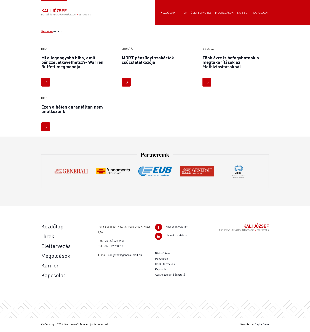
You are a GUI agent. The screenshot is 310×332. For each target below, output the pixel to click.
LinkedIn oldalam (176, 237)
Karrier (243, 13)
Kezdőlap (168, 13)
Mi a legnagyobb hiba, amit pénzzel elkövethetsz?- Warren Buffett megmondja (72, 64)
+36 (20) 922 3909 (113, 242)
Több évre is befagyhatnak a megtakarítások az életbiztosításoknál (230, 64)
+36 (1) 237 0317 (113, 247)
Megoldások (224, 13)
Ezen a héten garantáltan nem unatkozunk (72, 110)
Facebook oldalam (177, 228)
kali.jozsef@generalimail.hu (125, 256)
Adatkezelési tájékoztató (170, 276)
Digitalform (262, 326)
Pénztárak (161, 260)
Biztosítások (162, 255)
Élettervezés (201, 13)
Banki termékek (165, 265)
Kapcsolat (261, 13)
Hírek (182, 13)
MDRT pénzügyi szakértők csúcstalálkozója (148, 61)
